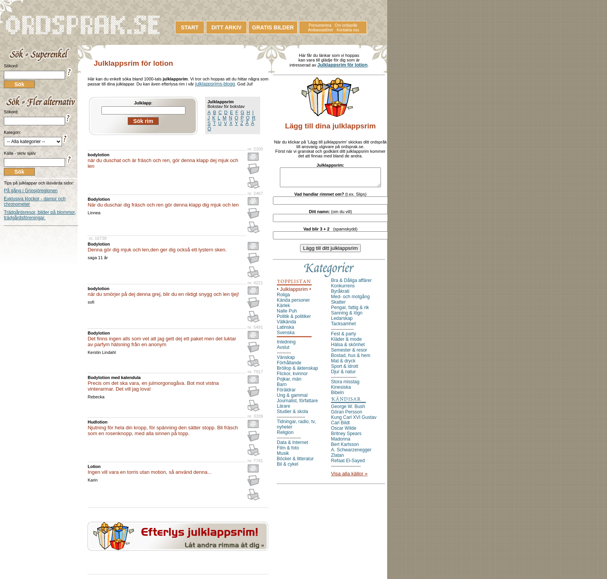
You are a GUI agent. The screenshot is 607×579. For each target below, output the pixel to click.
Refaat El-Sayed (348, 464)
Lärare (283, 409)
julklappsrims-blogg (215, 84)
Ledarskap (342, 322)
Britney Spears (346, 437)
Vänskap (286, 361)
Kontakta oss (348, 30)
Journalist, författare (297, 404)
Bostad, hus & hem (350, 359)
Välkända (286, 325)
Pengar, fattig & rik (350, 311)
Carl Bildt (340, 426)
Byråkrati (340, 294)
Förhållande (289, 366)
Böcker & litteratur (295, 462)
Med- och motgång (350, 300)
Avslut (283, 351)
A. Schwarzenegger (351, 453)
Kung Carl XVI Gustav (353, 421)
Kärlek (283, 309)
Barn (281, 388)
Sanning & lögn (346, 316)
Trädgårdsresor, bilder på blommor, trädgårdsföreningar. (40, 215)
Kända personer (293, 303)
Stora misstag (345, 385)
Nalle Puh (287, 314)
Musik (283, 456)
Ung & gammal (292, 398)
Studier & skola (292, 415)
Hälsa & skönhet (348, 348)
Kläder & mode (346, 342)
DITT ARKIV (226, 27)
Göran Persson (346, 415)
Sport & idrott (344, 369)
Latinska (285, 330)
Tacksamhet (343, 327)
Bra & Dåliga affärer (351, 284)
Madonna (340, 442)
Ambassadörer (320, 30)
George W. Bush (348, 410)
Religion (285, 436)
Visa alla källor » (349, 477)
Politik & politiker (294, 320)
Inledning (286, 345)
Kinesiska (341, 390)
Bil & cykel (287, 467)
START (190, 27)
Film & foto (288, 451)
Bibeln (337, 396)
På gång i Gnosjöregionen (31, 190)
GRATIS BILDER (273, 27)
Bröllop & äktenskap (297, 371)
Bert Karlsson (345, 448)
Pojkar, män (289, 382)
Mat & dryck (343, 364)
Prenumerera (320, 25)
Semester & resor (349, 353)
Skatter (338, 305)
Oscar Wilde (343, 431)
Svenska (286, 336)
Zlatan (337, 458)
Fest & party (343, 337)
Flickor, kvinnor (292, 377)
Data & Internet (292, 446)
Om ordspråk (346, 25)
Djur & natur (343, 375)
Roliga (283, 298)
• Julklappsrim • (294, 292)
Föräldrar (286, 393)
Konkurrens (343, 289)
